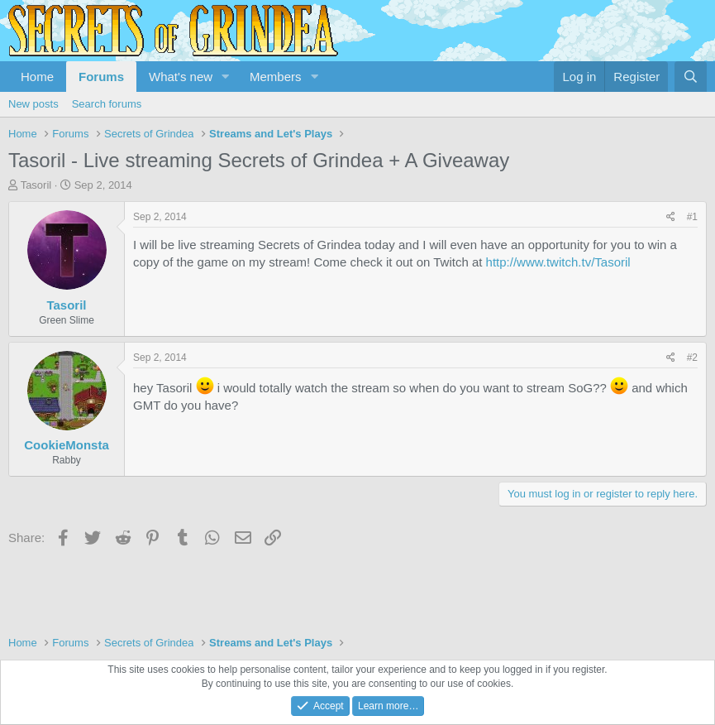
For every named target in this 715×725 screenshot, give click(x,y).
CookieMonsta (66, 445)
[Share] (670, 217)
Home (37, 77)
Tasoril (36, 185)
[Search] (690, 76)
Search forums (107, 104)
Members (276, 77)
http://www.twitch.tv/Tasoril (558, 262)
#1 (692, 217)
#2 (692, 357)
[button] (225, 76)
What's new (180, 77)
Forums (101, 77)
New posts (33, 104)
